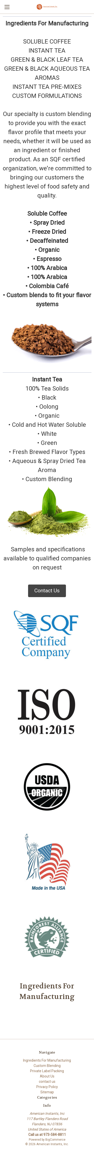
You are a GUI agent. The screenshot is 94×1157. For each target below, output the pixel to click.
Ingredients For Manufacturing (47, 1060)
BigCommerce (55, 1139)
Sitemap (47, 1092)
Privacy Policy (47, 1087)
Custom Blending (47, 1066)
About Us (47, 1076)
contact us (47, 1081)
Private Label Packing (47, 1071)
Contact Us (47, 591)
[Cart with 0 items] (91, 6)
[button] (47, 591)
